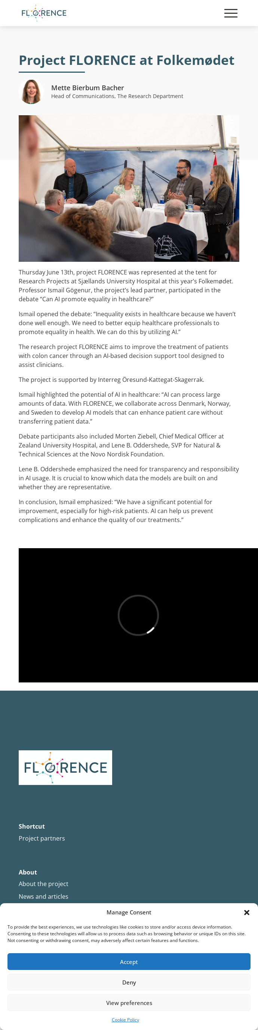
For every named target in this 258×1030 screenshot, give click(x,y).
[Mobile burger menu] (230, 13)
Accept (129, 961)
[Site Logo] (44, 13)
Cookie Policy (125, 1020)
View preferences (129, 1003)
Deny (129, 982)
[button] (247, 912)
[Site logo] (129, 768)
